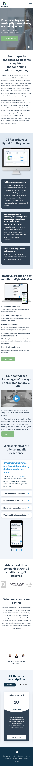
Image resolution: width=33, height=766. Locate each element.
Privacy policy (17, 759)
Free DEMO (8, 359)
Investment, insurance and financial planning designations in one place (15, 467)
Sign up (7, 434)
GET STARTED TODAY (9, 38)
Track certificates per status (14, 515)
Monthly (10, 685)
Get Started (16, 737)
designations (20, 476)
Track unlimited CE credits (14, 493)
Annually (23, 685)
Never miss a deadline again (14, 508)
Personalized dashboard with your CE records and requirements (13, 501)
